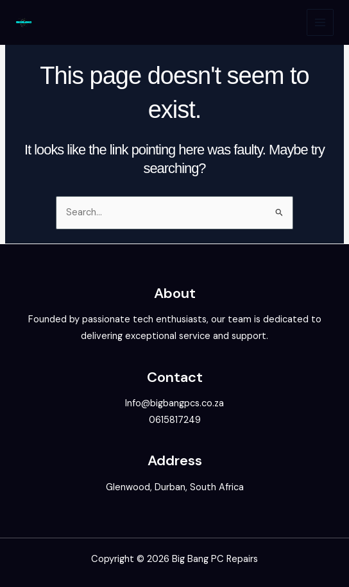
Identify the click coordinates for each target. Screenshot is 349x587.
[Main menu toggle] (320, 22)
